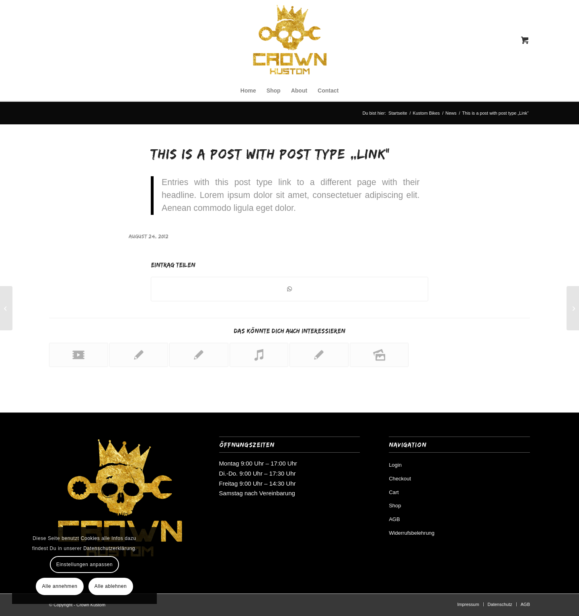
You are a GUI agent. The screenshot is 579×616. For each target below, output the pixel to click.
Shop (395, 506)
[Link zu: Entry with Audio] (259, 355)
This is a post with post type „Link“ (270, 153)
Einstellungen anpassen (84, 564)
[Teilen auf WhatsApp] (289, 289)
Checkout (400, 479)
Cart (394, 492)
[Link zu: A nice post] (138, 355)
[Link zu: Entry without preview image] (319, 355)
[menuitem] (248, 90)
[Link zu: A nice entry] (198, 355)
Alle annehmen (60, 586)
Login (395, 465)
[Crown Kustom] (289, 40)
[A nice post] (6, 308)
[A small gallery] (573, 308)
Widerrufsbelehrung (411, 533)
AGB (394, 519)
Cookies (90, 538)
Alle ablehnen (110, 586)
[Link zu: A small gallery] (379, 355)
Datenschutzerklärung (109, 548)
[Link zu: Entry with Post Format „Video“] (78, 355)
